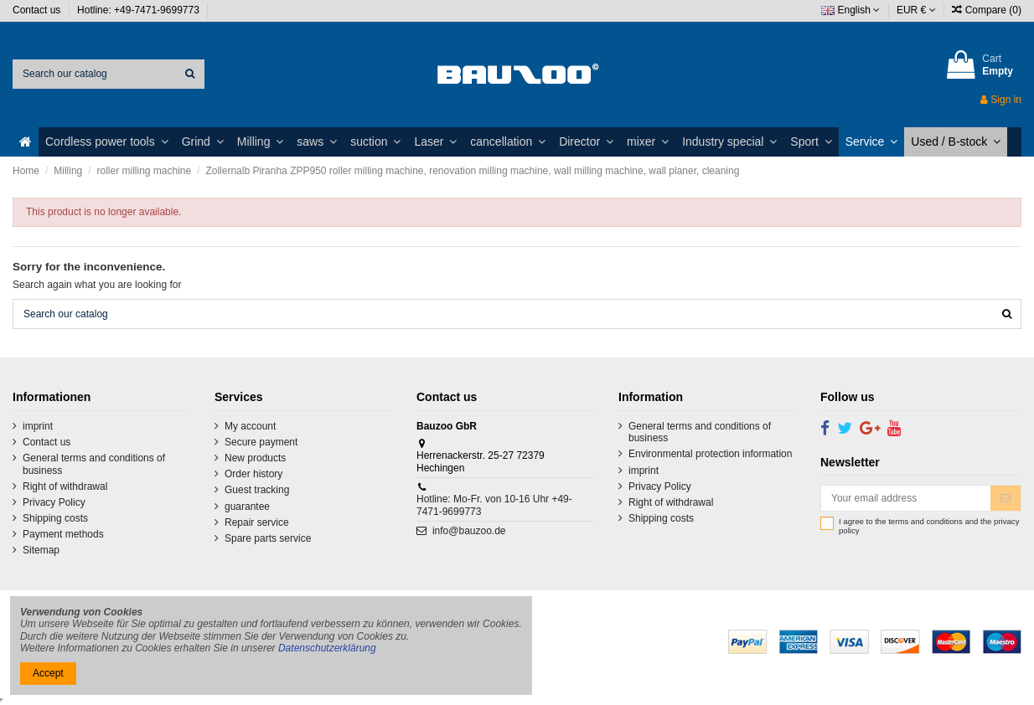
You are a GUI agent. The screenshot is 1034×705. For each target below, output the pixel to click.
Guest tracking (257, 490)
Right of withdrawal (65, 486)
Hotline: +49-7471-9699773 (139, 10)
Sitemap (41, 550)
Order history (253, 474)
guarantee (247, 506)
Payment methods (63, 534)
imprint (38, 426)
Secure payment (261, 442)
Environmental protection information (710, 454)
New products (255, 458)
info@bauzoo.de (469, 531)
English (850, 10)
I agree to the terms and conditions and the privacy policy (929, 526)
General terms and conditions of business (94, 464)
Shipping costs (55, 518)
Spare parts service (268, 538)
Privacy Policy (54, 502)
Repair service (257, 522)
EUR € (916, 10)
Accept (48, 673)
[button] (107, 142)
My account (250, 426)
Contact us (38, 10)
